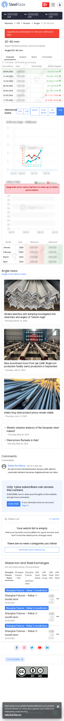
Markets (9, 23)
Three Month (43, 111)
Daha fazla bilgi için (13, 715)
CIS (18, 23)
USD (27, 111)
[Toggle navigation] (59, 4)
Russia (26, 23)
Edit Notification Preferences (32, 549)
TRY (20, 111)
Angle (37, 23)
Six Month (52, 111)
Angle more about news (14, 274)
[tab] (9, 575)
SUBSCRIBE (13, 504)
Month (35, 110)
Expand (54, 518)
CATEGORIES (15, 659)
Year (60, 110)
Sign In (25, 505)
